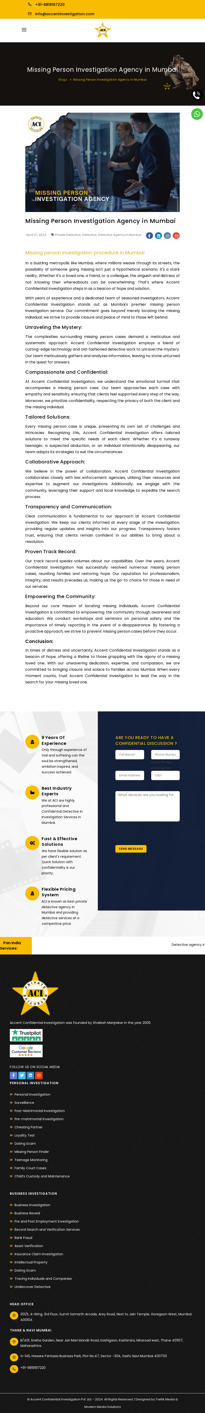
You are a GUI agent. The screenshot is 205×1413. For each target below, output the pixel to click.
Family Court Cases (30, 1168)
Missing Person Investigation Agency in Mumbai (110, 80)
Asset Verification (29, 1246)
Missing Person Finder (32, 1151)
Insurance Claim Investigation (39, 1254)
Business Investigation (32, 1205)
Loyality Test (25, 1135)
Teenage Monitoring (31, 1160)
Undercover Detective (33, 1286)
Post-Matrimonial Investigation (40, 1110)
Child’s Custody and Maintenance (42, 1176)
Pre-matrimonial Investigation (39, 1119)
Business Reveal (27, 1213)
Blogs (63, 80)
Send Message (131, 849)
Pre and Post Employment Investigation (47, 1221)
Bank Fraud (23, 1237)
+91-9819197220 (45, 4)
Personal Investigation (32, 1094)
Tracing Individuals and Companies (43, 1278)
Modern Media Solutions (102, 1407)
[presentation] (151, 830)
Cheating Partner (29, 1127)
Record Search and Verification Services (47, 1229)
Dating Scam (25, 1143)
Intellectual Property (31, 1262)
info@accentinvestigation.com (59, 13)
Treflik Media (165, 1399)
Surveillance (24, 1102)
